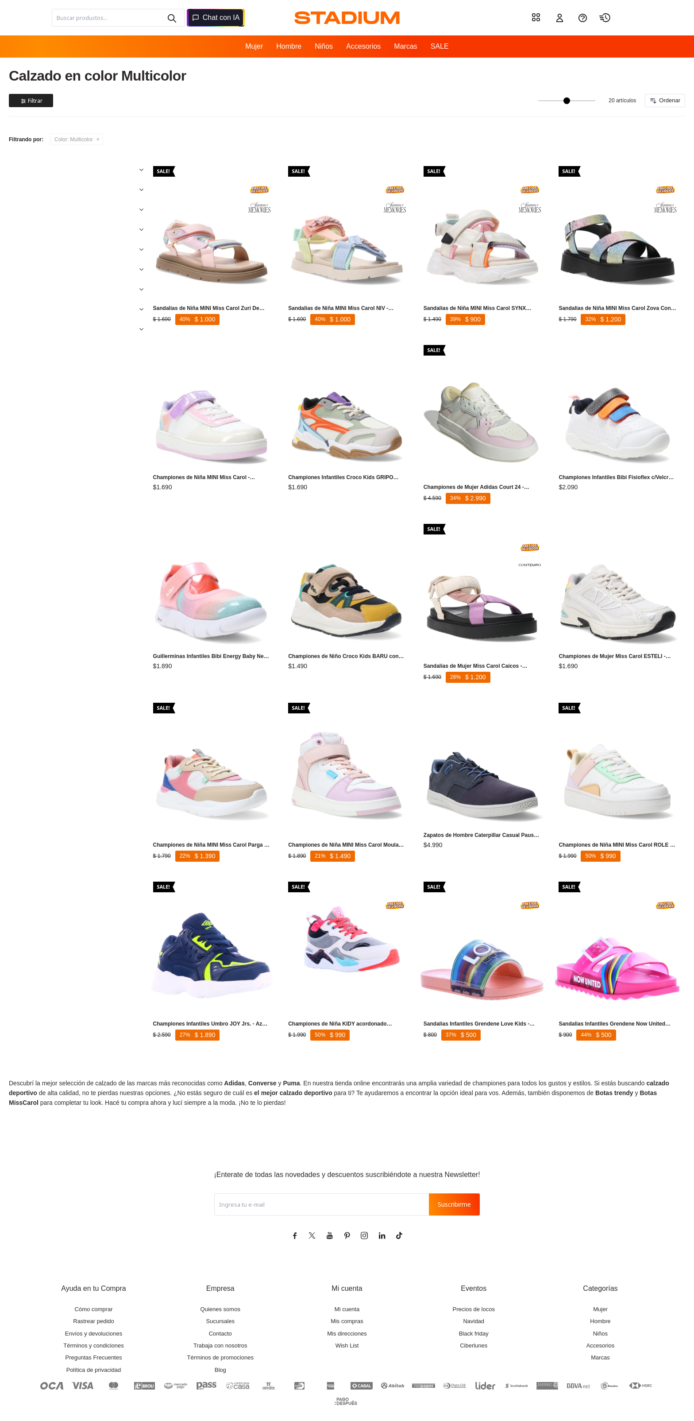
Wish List (347, 1323)
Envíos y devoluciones (93, 1311)
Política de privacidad (93, 1347)
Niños (324, 46)
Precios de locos (474, 1287)
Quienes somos (220, 1287)
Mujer (254, 46)
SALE (440, 46)
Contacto (220, 1311)
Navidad (473, 1299)
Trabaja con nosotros (220, 1323)
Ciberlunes (473, 1323)
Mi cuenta (347, 1287)
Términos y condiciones (93, 1323)
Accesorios (363, 46)
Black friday (474, 1311)
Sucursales (220, 1299)
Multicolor (73, 139)
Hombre (288, 46)
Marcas (405, 46)
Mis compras (347, 1299)
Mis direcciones (347, 1311)
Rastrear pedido (93, 1299)
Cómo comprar (94, 1287)
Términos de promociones (220, 1335)
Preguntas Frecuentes (94, 1335)
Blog (220, 1347)
